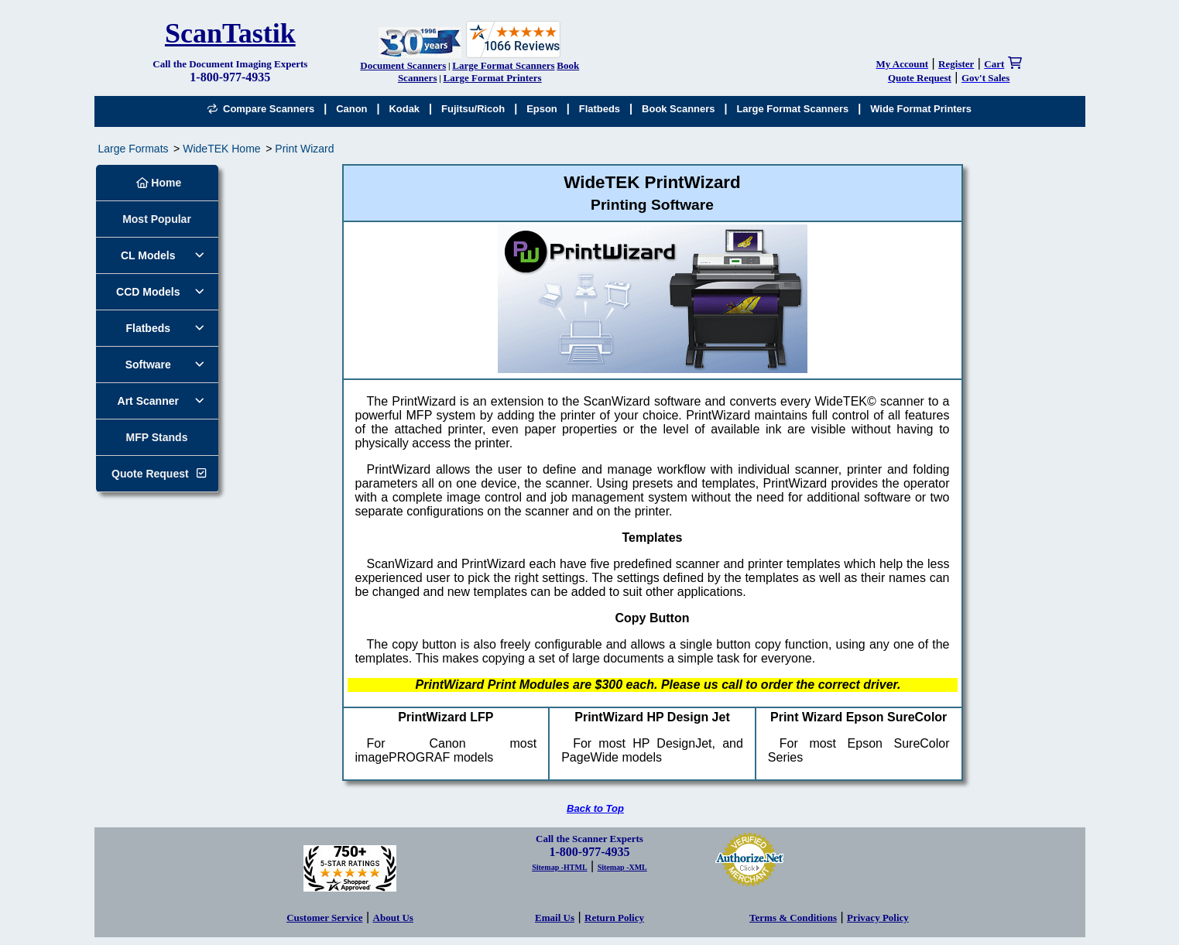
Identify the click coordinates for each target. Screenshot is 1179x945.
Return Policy (614, 917)
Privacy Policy (878, 917)
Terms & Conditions (793, 917)
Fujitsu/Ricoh (473, 109)
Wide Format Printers (921, 109)
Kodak (404, 109)
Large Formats (133, 148)
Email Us (554, 917)
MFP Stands (157, 437)
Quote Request (150, 473)
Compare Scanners (260, 109)
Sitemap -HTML (559, 867)
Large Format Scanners (503, 65)
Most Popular (156, 219)
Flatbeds (599, 109)
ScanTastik (230, 33)
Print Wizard (304, 148)
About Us (393, 917)
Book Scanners (678, 109)
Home (159, 182)
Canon (351, 109)
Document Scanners (403, 65)
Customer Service (324, 917)
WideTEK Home (221, 148)
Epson (541, 109)
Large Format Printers (493, 78)
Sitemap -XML (622, 867)
